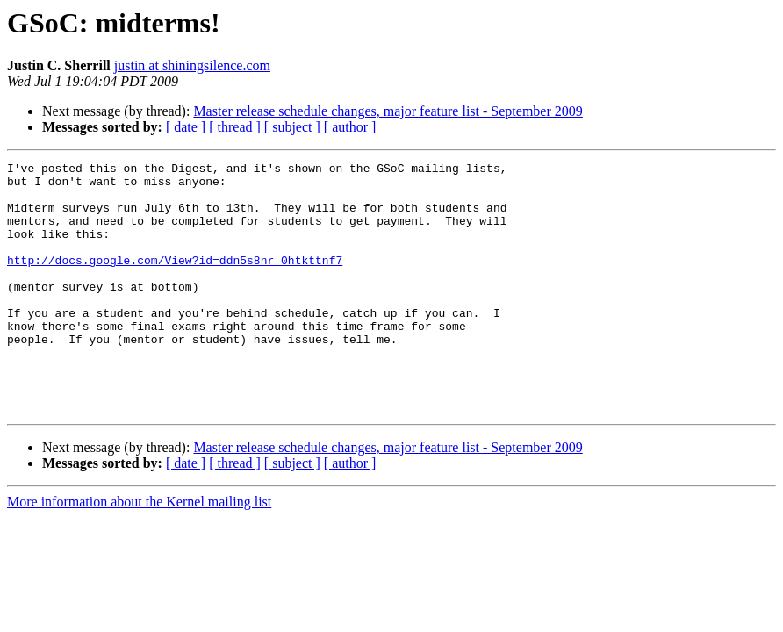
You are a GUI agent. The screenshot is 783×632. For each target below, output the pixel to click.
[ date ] (185, 126)
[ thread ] (235, 126)
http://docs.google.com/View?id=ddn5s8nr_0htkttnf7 (174, 281)
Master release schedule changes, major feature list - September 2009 (387, 111)
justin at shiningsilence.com (192, 65)
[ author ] (350, 126)
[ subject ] (292, 126)
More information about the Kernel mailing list (139, 551)
